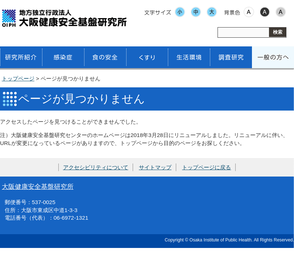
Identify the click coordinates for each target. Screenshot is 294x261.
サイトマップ (155, 167)
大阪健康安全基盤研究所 (38, 186)
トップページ (18, 78)
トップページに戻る (206, 167)
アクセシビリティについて (95, 167)
